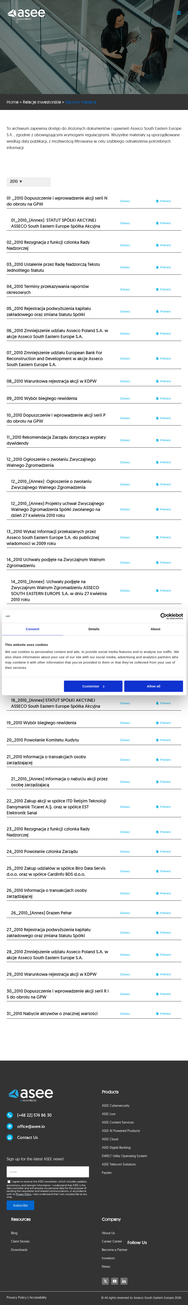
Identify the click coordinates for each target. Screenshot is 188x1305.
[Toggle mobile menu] (179, 13)
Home (13, 102)
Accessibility (38, 1297)
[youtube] (114, 1281)
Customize (93, 686)
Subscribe (20, 1205)
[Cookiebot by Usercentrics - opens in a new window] (163, 616)
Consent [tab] (32, 629)
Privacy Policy (23, 1194)
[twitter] (105, 1281)
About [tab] (155, 629)
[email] (48, 1171)
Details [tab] (94, 629)
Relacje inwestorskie (42, 102)
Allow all (153, 686)
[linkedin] (123, 1281)
